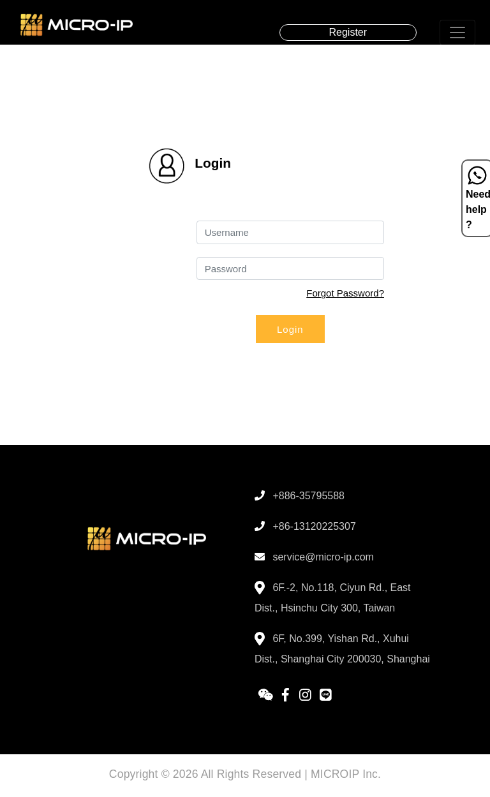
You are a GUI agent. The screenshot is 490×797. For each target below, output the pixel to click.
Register (348, 32)
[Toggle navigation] (457, 32)
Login (290, 329)
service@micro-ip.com (314, 557)
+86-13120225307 (305, 526)
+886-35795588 (300, 495)
